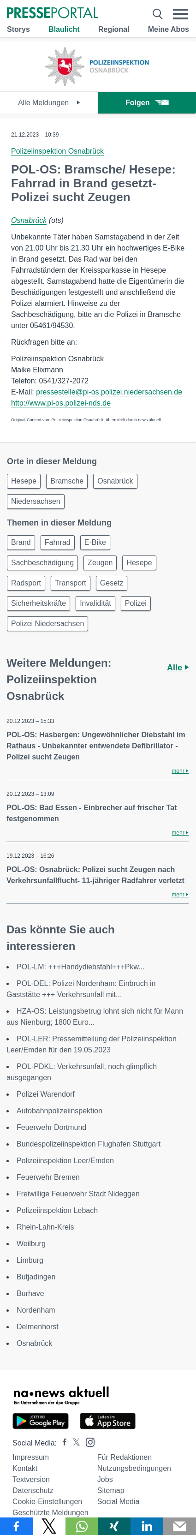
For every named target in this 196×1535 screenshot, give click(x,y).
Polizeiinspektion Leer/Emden (65, 1161)
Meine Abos (168, 29)
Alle (178, 667)
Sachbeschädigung (42, 563)
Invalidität (95, 603)
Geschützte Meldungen (50, 1513)
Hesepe (23, 481)
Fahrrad (58, 542)
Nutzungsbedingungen (134, 1468)
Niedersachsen (35, 501)
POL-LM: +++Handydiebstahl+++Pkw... (81, 967)
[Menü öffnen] (180, 13)
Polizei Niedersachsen (47, 623)
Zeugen (100, 563)
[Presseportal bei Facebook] (62, 1443)
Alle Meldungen (49, 103)
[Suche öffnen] (157, 13)
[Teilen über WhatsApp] (81, 1526)
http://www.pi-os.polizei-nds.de (61, 403)
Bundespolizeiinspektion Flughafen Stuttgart (88, 1144)
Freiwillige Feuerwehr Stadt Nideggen (78, 1194)
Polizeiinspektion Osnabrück (57, 151)
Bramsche (66, 481)
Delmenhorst (38, 1327)
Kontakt (24, 1468)
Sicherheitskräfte (38, 603)
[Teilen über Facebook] (16, 1526)
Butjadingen (36, 1277)
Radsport (26, 583)
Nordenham (36, 1310)
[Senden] (179, 1526)
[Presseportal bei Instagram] (87, 1441)
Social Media (118, 1501)
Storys (18, 29)
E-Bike (95, 542)
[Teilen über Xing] (114, 1526)
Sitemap (111, 1490)
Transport (70, 583)
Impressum (30, 1457)
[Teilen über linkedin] (147, 1526)
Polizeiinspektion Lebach (57, 1210)
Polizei (136, 603)
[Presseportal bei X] (73, 1443)
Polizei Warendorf (46, 1094)
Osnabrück (29, 220)
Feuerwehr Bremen (48, 1177)
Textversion (31, 1479)
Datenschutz (32, 1490)
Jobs (105, 1479)
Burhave (30, 1293)
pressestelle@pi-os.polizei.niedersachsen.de (109, 392)
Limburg (30, 1260)
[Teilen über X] (49, 1526)
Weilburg (31, 1244)
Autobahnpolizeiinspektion (59, 1111)
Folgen (146, 103)
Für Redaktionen (124, 1457)
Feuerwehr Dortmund (51, 1127)
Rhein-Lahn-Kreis (45, 1227)
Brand (21, 542)
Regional (114, 29)
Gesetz (112, 583)
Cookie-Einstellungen (47, 1501)
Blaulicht (64, 29)
